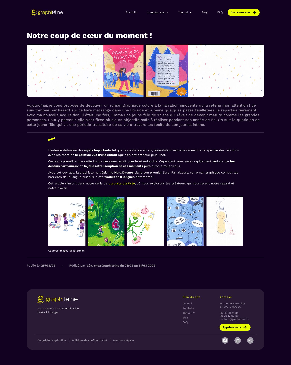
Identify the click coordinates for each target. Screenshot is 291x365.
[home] (47, 12)
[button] (158, 12)
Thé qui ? (189, 312)
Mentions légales (123, 340)
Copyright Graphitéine (51, 340)
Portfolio (131, 12)
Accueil (187, 303)
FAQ (220, 12)
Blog (204, 12)
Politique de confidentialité (89, 340)
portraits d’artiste (122, 183)
